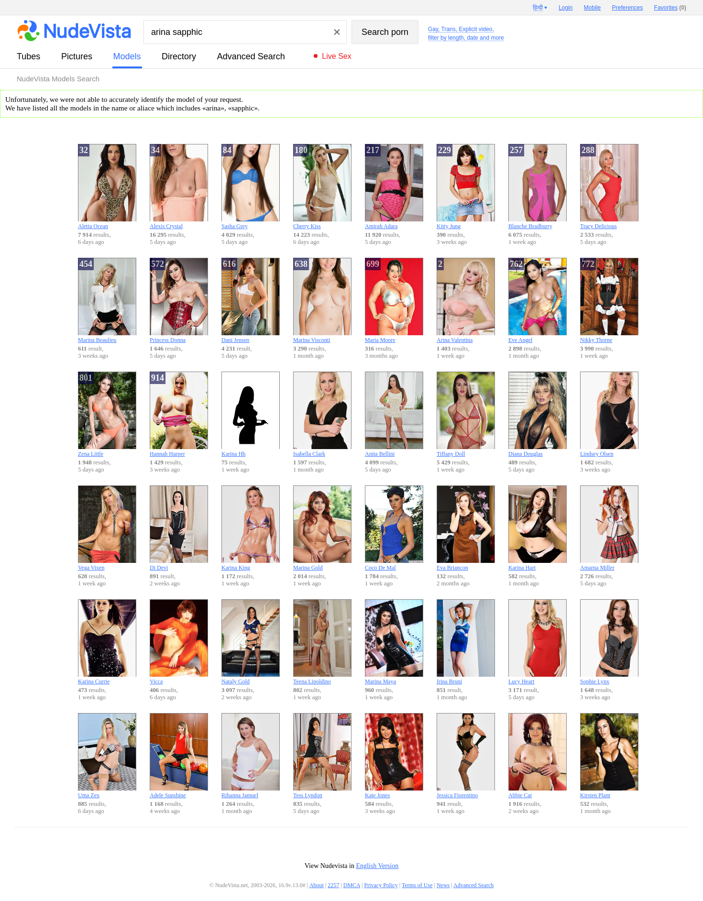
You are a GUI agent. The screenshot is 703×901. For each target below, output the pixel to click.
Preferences (627, 7)
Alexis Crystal (179, 187)
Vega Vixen (107, 528)
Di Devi (179, 528)
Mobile (592, 7)
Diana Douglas (537, 414)
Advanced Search (251, 56)
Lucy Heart (537, 642)
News (443, 885)
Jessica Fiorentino (466, 756)
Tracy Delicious (609, 187)
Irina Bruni (466, 642)
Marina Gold (322, 528)
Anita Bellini (394, 414)
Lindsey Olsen (609, 414)
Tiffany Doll (466, 414)
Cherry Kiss (322, 187)
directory (179, 56)
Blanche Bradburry (537, 187)
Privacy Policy (380, 885)
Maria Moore (394, 300)
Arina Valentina (466, 300)
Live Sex (336, 56)
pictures (76, 56)
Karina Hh (250, 414)
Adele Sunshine (179, 756)
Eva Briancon (466, 528)
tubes (28, 56)
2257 (333, 885)
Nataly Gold (250, 642)
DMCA (351, 885)
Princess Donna (179, 300)
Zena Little (107, 414)
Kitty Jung (466, 187)
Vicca (179, 642)
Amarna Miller (609, 528)
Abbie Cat (537, 756)
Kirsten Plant (609, 756)
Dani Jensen (250, 300)
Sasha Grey (250, 187)
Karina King (250, 528)
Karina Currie (107, 642)
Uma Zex (107, 756)
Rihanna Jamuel (250, 756)
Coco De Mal (394, 528)
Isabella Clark (322, 414)
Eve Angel (537, 300)
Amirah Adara (394, 187)
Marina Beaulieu (107, 300)
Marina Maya (394, 642)
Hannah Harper (179, 414)
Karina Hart (537, 528)
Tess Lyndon (322, 756)
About (316, 885)
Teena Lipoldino (322, 642)
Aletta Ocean (107, 187)
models (127, 56)
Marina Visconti (322, 300)
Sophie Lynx (609, 642)
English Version (377, 865)
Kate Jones (394, 756)
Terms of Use (417, 885)
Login (565, 7)
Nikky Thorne (609, 300)
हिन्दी (538, 7)
